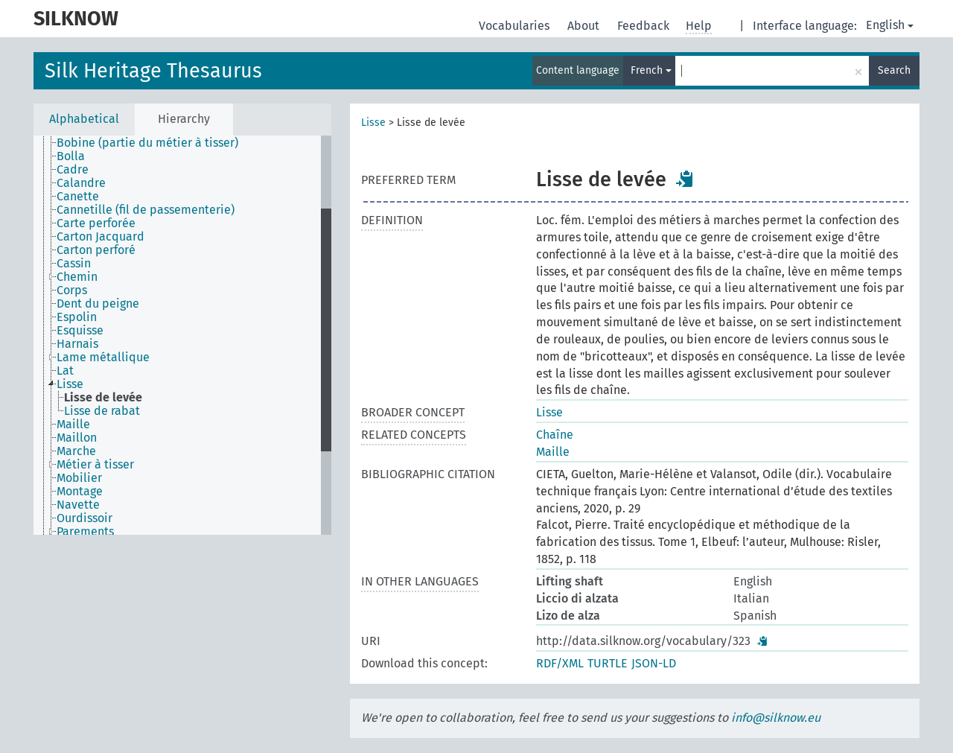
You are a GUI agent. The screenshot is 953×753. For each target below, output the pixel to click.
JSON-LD (653, 663)
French (651, 70)
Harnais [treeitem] (77, 344)
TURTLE (607, 663)
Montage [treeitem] (80, 491)
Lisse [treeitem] (70, 384)
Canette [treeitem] (78, 196)
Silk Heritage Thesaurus (153, 71)
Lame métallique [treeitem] (103, 357)
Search (894, 70)
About (584, 26)
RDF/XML (560, 663)
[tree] (182, 335)
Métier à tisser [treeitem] (95, 464)
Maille (553, 452)
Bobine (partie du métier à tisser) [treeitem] (147, 143)
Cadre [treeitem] (73, 170)
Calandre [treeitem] (81, 183)
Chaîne (554, 435)
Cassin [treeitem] (74, 263)
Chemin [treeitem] (77, 277)
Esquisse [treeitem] (80, 330)
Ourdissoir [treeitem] (84, 518)
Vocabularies (515, 26)
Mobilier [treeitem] (79, 478)
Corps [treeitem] (72, 290)
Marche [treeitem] (76, 451)
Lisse (373, 122)
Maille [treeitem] (73, 424)
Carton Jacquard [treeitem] (100, 237)
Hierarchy (184, 119)
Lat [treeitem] (65, 371)
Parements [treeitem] (85, 531)
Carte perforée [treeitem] (96, 223)
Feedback (644, 26)
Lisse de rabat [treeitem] (102, 411)
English (890, 25)
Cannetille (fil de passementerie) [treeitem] (146, 210)
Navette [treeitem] (78, 505)
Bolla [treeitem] (71, 156)
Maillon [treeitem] (77, 438)
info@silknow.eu (775, 718)
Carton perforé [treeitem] (96, 250)
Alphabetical (84, 119)
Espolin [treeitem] (77, 317)
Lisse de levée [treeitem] (103, 397)
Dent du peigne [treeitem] (98, 304)
